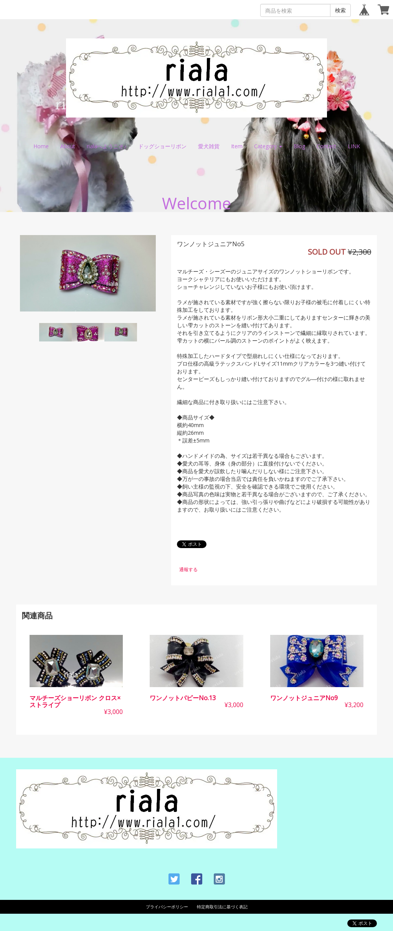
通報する (188, 569)
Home (41, 146)
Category (268, 146)
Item (237, 146)
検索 (340, 10)
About (67, 146)
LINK (354, 146)
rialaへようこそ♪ (107, 146)
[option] (88, 273)
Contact (326, 146)
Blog (299, 146)
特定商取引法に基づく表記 (222, 906)
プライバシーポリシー (167, 906)
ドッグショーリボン (162, 146)
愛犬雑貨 (209, 146)
